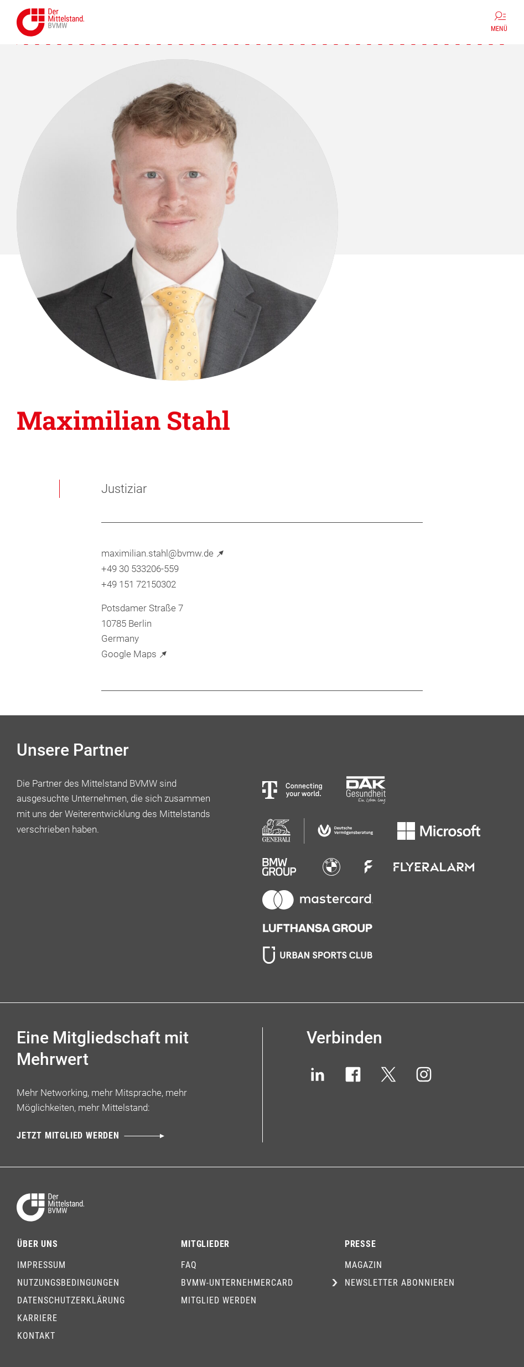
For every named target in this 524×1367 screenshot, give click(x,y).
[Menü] (499, 22)
